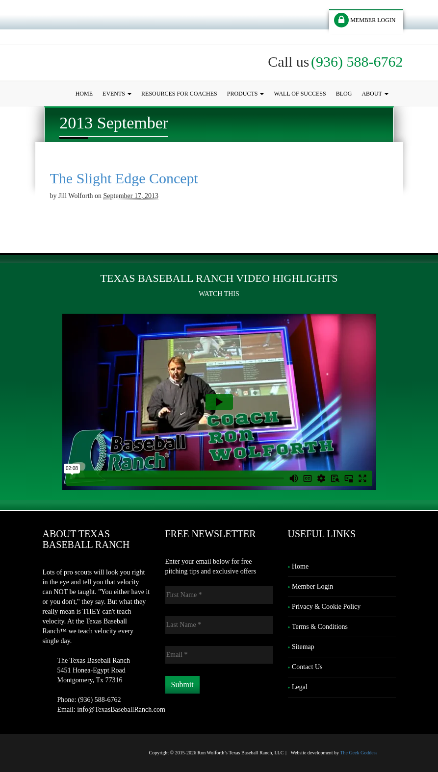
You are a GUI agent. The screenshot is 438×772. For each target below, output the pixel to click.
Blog (344, 93)
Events (117, 93)
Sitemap (303, 646)
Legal (300, 687)
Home (84, 93)
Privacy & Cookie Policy (326, 606)
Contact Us (307, 667)
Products (245, 93)
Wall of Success (300, 93)
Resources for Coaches (179, 93)
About (374, 93)
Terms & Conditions (320, 626)
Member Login (312, 586)
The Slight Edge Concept (124, 178)
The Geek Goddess (358, 752)
